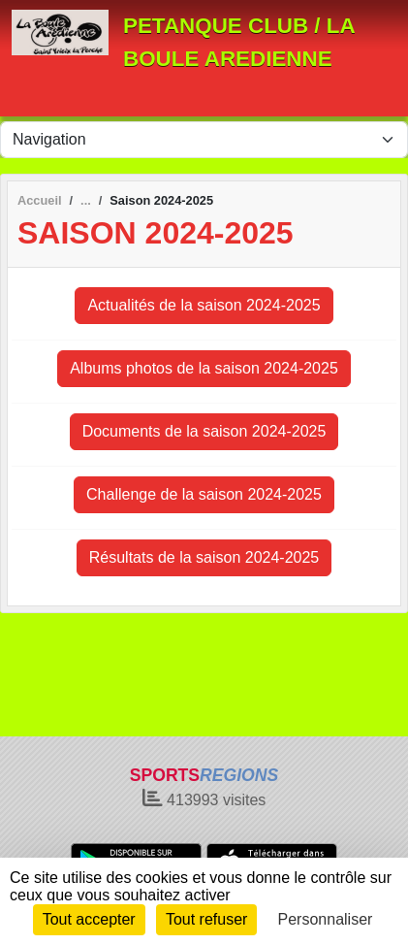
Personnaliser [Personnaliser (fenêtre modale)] (325, 919)
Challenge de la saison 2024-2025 (204, 494)
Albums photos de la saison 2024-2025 (204, 368)
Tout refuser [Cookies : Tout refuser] (206, 919)
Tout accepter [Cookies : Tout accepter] (89, 919)
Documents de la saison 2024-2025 (204, 431)
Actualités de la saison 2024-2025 (203, 305)
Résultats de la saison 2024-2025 (204, 557)
